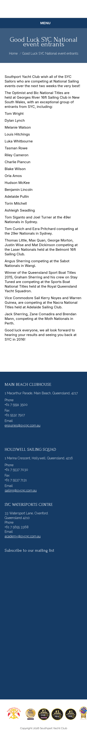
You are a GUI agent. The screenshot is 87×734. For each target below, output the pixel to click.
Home (13, 53)
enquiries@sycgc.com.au (22, 425)
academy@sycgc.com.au (23, 536)
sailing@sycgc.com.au (21, 490)
